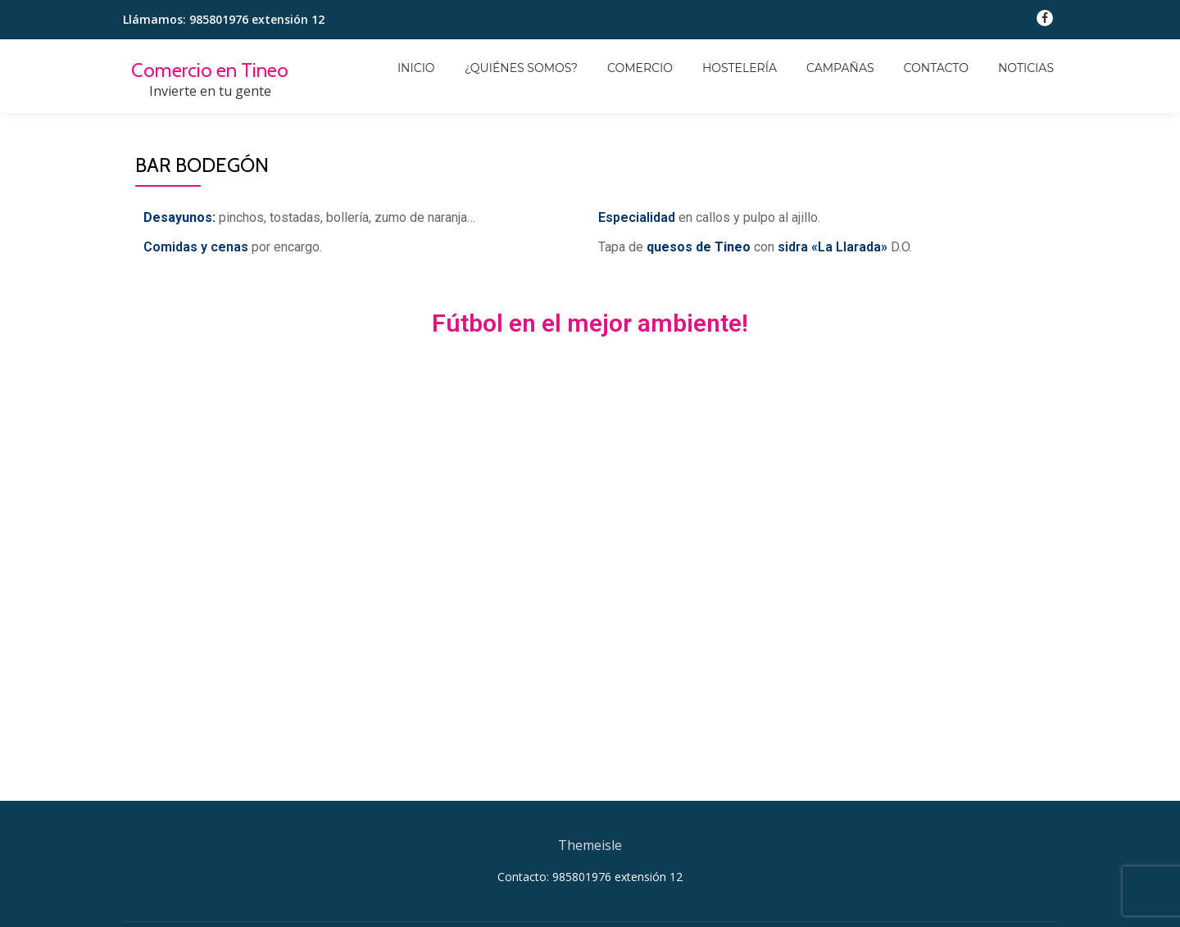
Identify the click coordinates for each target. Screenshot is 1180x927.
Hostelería (739, 68)
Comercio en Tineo (209, 70)
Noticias (1026, 68)
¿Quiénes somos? (521, 68)
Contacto (936, 68)
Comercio (640, 68)
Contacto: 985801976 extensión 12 (590, 876)
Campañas (840, 68)
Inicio (416, 68)
